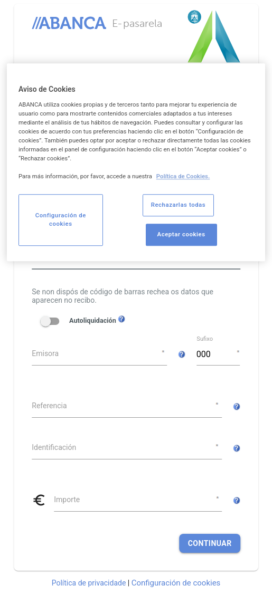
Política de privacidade (89, 583)
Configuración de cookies (176, 583)
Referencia (49, 405)
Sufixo (204, 338)
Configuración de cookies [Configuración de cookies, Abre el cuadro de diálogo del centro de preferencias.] (60, 220)
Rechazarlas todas (178, 205)
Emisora (45, 353)
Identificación (54, 447)
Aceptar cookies (181, 234)
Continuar (210, 543)
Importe (67, 499)
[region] (136, 162)
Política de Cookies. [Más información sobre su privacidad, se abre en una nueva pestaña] (183, 176)
